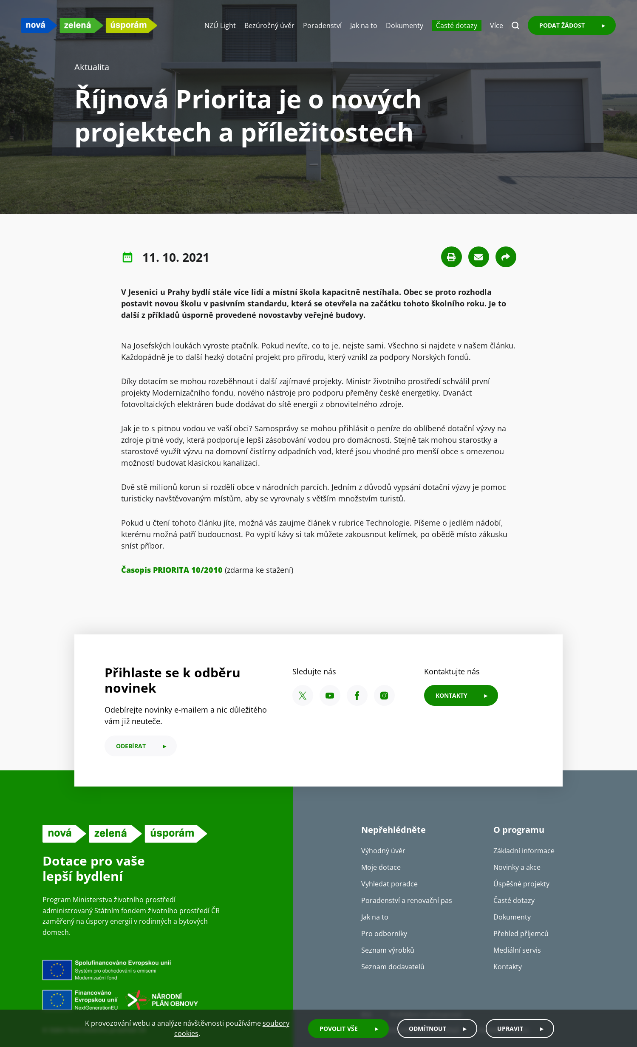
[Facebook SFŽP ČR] (357, 695)
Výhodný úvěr (383, 850)
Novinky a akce (517, 867)
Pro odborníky (384, 933)
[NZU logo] (89, 25)
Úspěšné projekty (521, 884)
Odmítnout (427, 1028)
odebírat (131, 746)
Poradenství (322, 25)
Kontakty (507, 966)
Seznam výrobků (387, 950)
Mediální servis (517, 950)
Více (496, 25)
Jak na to (363, 25)
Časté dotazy (456, 25)
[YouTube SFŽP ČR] (330, 695)
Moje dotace (381, 867)
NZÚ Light (220, 25)
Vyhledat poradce (389, 884)
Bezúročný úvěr (269, 25)
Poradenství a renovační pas (406, 900)
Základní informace (524, 850)
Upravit (510, 1028)
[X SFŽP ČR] (302, 695)
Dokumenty (404, 25)
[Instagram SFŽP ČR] (384, 695)
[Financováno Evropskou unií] (159, 984)
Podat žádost (562, 25)
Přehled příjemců (521, 933)
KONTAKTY (451, 695)
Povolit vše (339, 1028)
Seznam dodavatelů (393, 966)
